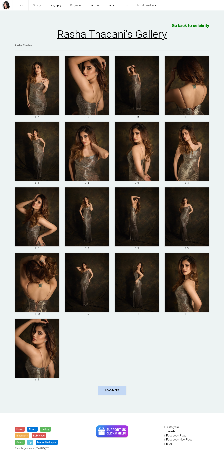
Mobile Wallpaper (147, 5)
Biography (55, 5)
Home (20, 5)
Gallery (37, 5)
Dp (30, 442)
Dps (126, 5)
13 (37, 314)
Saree (111, 5)
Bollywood (76, 5)
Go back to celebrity (191, 25)
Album (95, 5)
